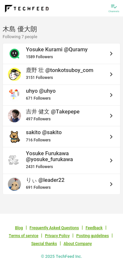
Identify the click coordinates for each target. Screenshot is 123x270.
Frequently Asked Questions (54, 228)
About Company (78, 243)
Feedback (94, 228)
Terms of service (23, 235)
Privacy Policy (57, 235)
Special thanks (44, 243)
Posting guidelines (92, 235)
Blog (19, 228)
